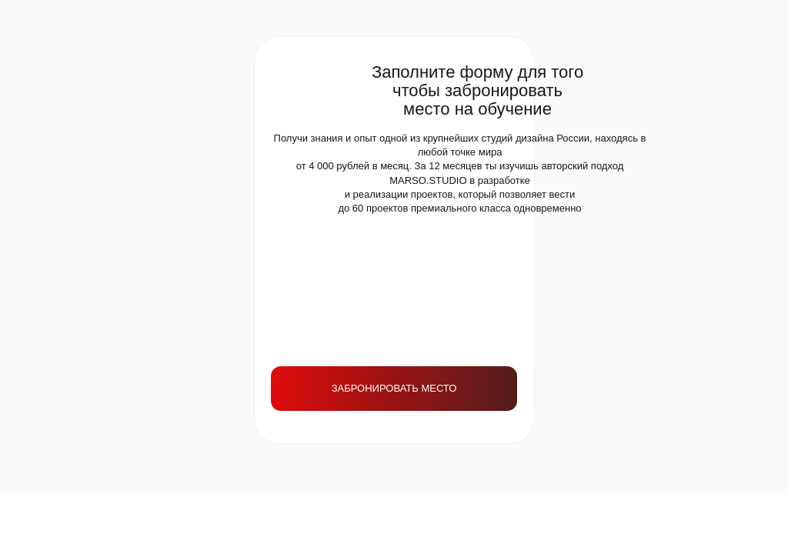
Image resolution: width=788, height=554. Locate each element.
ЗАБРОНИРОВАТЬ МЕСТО (394, 388)
